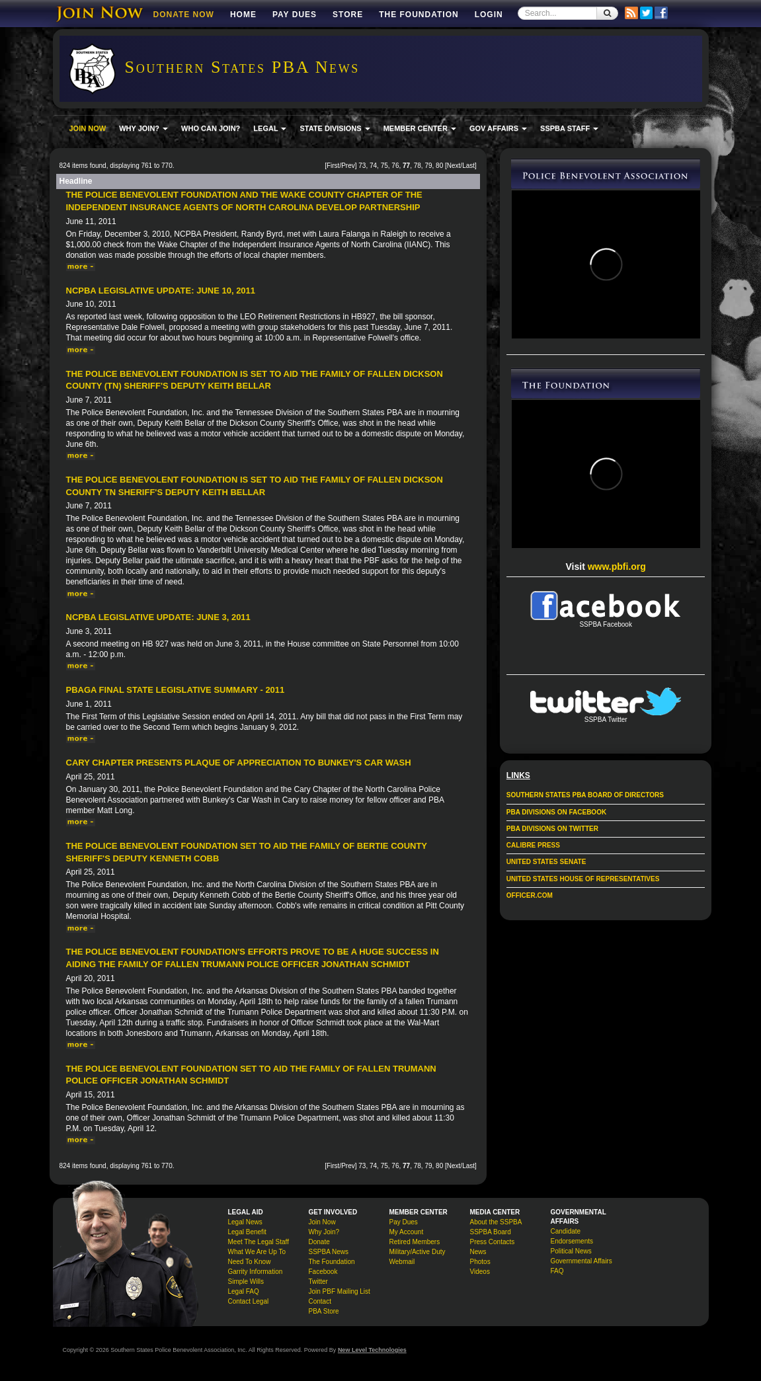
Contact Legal (248, 1301)
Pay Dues (294, 14)
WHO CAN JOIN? (210, 128)
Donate (319, 1241)
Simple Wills (246, 1281)
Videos (480, 1271)
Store (348, 14)
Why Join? (324, 1232)
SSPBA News (329, 1251)
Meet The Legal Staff (258, 1241)
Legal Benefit (247, 1232)
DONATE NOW (183, 14)
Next (454, 165)
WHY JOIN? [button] (143, 128)
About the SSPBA (496, 1222)
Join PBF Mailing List (339, 1291)
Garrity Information (255, 1271)
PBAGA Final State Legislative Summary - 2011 (175, 690)
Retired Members (414, 1241)
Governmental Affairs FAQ (581, 1266)
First (333, 165)
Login (489, 14)
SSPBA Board (490, 1232)
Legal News (245, 1222)
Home (243, 14)
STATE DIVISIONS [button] (335, 128)
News (478, 1251)
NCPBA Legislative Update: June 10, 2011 (161, 291)
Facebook (323, 1271)
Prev (348, 165)
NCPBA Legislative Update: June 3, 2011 (158, 617)
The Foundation (418, 14)
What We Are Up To (257, 1251)
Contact (320, 1301)
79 (428, 165)
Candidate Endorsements (572, 1236)
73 (362, 165)
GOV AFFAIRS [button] (498, 128)
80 (439, 165)
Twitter (318, 1281)
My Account (406, 1232)
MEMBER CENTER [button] (419, 128)
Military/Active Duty (417, 1251)
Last (468, 165)
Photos (480, 1261)
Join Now (322, 1222)
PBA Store (324, 1311)
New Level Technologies (372, 1350)
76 (395, 165)
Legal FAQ (243, 1291)
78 (417, 165)
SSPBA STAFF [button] (569, 128)
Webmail (402, 1261)
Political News (571, 1251)
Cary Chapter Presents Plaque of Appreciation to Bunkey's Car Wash (238, 763)
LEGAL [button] (269, 128)
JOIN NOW (87, 128)
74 (373, 165)
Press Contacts (492, 1241)
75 (384, 165)
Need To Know (249, 1261)
